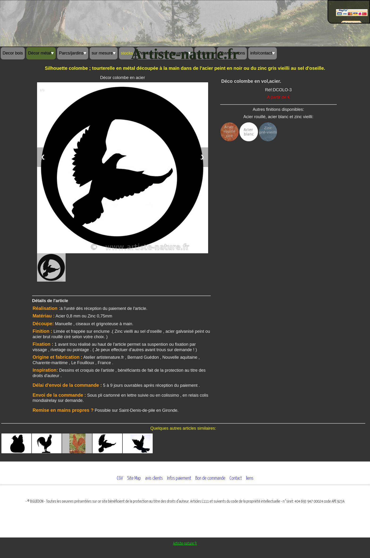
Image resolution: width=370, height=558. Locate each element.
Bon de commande (210, 478)
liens (249, 478)
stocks (127, 53)
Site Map (134, 478)
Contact (236, 478)
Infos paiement (179, 478)
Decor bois (13, 53)
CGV (120, 478)
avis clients (154, 478)
